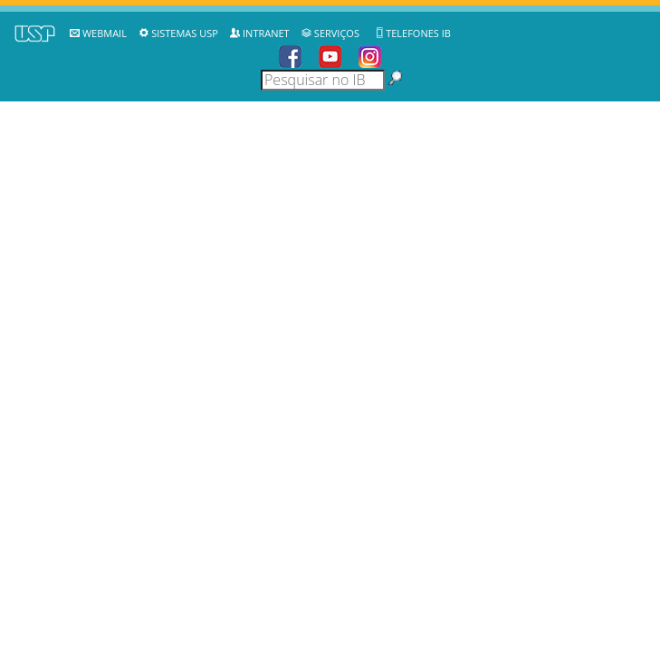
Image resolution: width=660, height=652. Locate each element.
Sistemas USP (184, 33)
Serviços (336, 33)
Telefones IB (418, 33)
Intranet (266, 33)
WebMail (104, 33)
